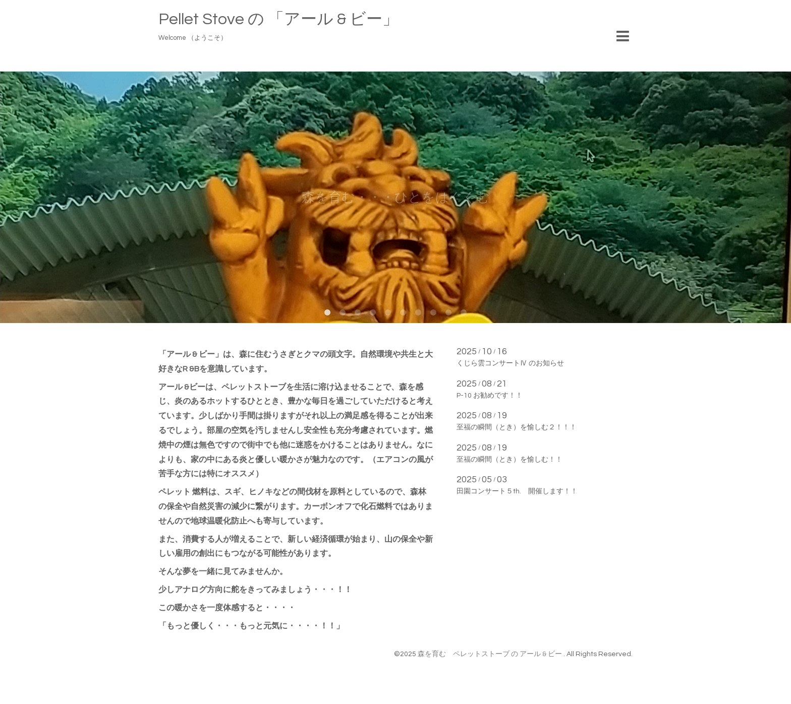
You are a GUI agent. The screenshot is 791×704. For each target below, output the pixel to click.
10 (464, 313)
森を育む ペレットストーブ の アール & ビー (490, 654)
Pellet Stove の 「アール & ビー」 (278, 19)
